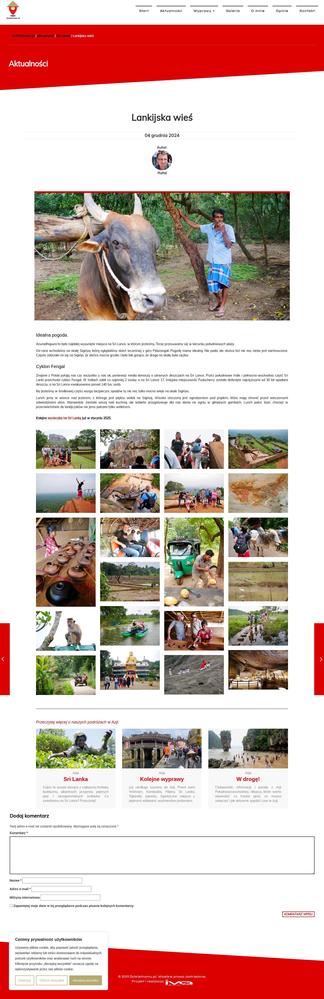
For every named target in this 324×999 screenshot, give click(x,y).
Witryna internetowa (25, 897)
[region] (58, 961)
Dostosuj (24, 980)
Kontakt (307, 11)
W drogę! (248, 779)
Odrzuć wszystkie (52, 980)
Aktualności (171, 11)
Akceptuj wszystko (85, 980)
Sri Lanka (76, 779)
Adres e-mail (20, 889)
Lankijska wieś (162, 117)
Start (144, 11)
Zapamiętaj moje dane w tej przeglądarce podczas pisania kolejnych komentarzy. (73, 906)
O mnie (258, 11)
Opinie (282, 11)
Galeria (233, 11)
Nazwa (16, 880)
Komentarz (19, 833)
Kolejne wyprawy (162, 779)
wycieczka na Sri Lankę (64, 418)
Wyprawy (204, 11)
